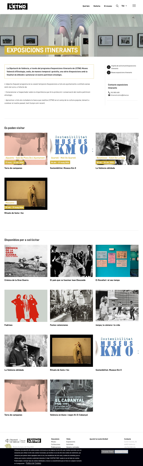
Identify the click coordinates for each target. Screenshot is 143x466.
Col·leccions (55, 444)
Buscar (117, 6)
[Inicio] (17, 6)
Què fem (86, 6)
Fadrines (8, 325)
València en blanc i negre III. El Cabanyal (69, 415)
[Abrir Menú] (134, 5)
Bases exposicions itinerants (121, 72)
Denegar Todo (121, 452)
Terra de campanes (13, 168)
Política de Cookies (33, 464)
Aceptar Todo (107, 452)
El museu (108, 6)
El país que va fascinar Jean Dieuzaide (67, 280)
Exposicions (70, 442)
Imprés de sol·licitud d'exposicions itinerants (123, 67)
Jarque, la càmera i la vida (108, 325)
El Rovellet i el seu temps (108, 280)
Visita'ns (96, 6)
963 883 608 (115, 92)
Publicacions (56, 447)
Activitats (69, 444)
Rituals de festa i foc (14, 213)
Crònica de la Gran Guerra (16, 280)
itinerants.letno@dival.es (120, 95)
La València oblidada (105, 168)
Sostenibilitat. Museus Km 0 (63, 168)
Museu (53, 442)
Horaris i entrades (72, 447)
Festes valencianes (59, 325)
